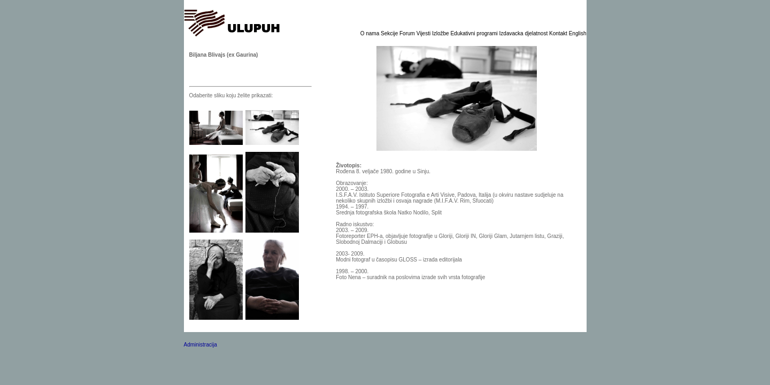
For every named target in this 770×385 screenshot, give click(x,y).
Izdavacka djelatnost (524, 33)
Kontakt (559, 33)
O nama (370, 33)
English (578, 33)
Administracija (200, 345)
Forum (408, 33)
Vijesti (424, 33)
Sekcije (390, 33)
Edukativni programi (474, 33)
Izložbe (441, 33)
